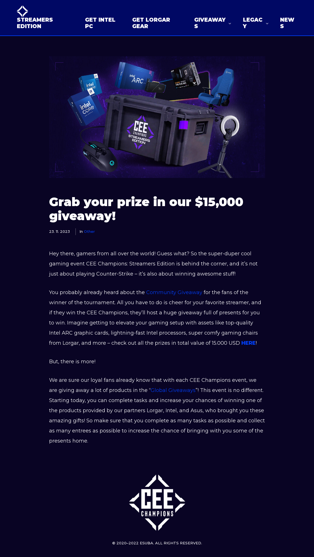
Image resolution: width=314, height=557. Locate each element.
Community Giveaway (173, 292)
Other (89, 231)
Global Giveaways (173, 390)
